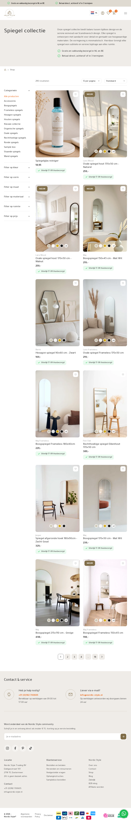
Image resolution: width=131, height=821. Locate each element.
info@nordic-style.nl (91, 695)
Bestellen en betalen (55, 765)
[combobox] (94, 12)
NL (94, 13)
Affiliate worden (96, 787)
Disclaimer (48, 816)
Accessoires (10, 101)
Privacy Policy (38, 815)
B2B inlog (93, 784)
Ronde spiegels (11, 143)
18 (95, 657)
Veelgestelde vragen (55, 773)
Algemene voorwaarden (26, 815)
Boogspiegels (10, 106)
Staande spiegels (12, 152)
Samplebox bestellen (56, 780)
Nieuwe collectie (12, 124)
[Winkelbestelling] (91, 81)
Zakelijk (92, 780)
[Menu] (125, 13)
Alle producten (11, 97)
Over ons (93, 765)
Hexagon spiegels (12, 115)
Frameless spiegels (13, 110)
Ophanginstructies (54, 776)
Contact (92, 769)
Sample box (9, 147)
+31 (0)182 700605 (28, 695)
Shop (91, 773)
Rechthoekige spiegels (15, 138)
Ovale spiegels (11, 133)
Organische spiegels (14, 129)
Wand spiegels (11, 156)
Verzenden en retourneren (58, 769)
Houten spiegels (12, 120)
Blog (91, 776)
